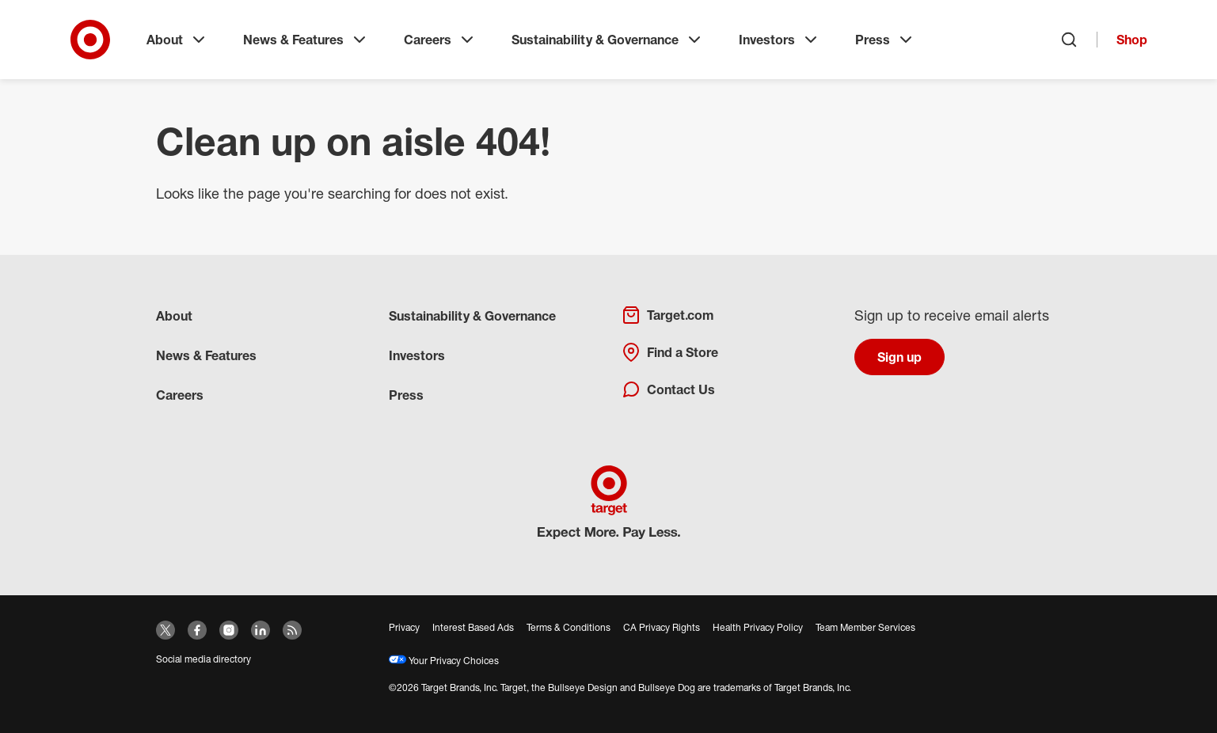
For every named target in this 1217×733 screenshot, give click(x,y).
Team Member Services (865, 627)
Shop (1131, 39)
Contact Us (668, 389)
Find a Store (670, 352)
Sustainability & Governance (608, 39)
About (177, 39)
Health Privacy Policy (758, 627)
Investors (779, 39)
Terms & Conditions (568, 627)
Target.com (667, 315)
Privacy (404, 627)
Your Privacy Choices (444, 661)
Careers (440, 39)
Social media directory (203, 659)
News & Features (306, 39)
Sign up (899, 357)
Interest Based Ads (473, 627)
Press (885, 39)
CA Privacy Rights (661, 627)
